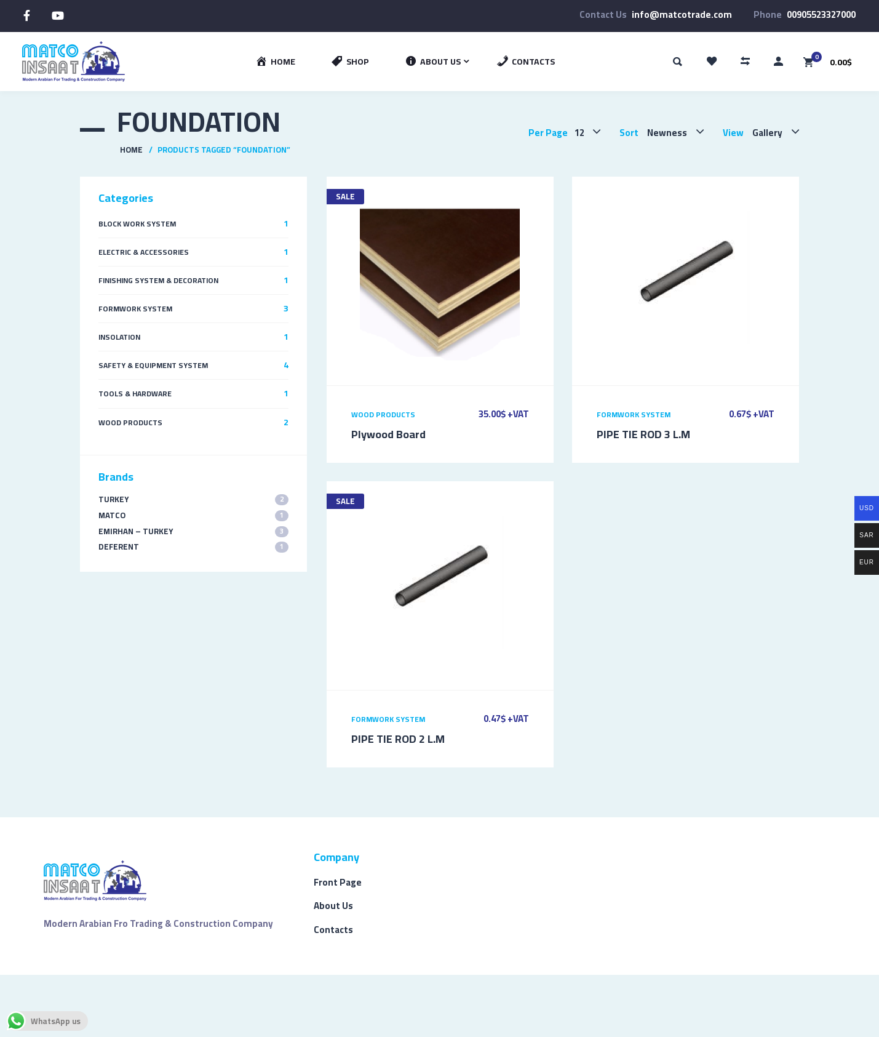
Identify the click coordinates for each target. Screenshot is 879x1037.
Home (131, 149)
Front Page (338, 882)
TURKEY (193, 499)
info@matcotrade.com (682, 14)
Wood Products (383, 414)
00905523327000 (821, 14)
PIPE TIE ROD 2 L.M (398, 739)
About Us (333, 906)
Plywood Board (388, 434)
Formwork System (633, 414)
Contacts (333, 930)
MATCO (193, 515)
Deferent (193, 547)
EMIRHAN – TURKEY (193, 531)
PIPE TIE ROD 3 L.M (643, 434)
